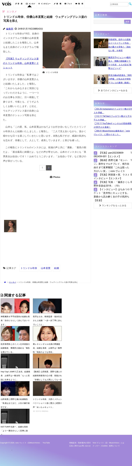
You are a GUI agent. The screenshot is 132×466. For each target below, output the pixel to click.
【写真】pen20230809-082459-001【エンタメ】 (109, 154)
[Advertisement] (65, 95)
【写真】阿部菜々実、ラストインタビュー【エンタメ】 (112, 176)
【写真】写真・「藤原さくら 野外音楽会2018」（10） (112, 184)
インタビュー (45, 4)
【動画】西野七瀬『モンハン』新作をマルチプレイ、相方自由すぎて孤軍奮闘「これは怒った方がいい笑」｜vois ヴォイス (111, 166)
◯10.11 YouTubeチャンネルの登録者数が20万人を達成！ (113, 125)
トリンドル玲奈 (29, 268)
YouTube (46, 443)
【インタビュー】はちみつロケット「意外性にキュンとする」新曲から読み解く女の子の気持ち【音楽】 (112, 195)
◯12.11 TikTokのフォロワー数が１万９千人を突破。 (113, 118)
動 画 (79, 4)
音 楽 (18, 4)
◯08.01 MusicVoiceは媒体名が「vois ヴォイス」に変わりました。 (112, 133)
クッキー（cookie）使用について (106, 446)
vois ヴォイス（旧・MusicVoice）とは (108, 443)
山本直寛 (45, 268)
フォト (68, 4)
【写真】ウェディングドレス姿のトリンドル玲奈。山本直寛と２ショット (21, 63)
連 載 (57, 4)
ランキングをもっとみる (112, 205)
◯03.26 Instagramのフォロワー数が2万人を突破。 (113, 111)
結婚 (56, 268)
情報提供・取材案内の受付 (80, 443)
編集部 (9, 28)
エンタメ (30, 4)
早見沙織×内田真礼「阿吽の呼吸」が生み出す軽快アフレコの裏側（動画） (120, 79)
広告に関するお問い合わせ (80, 446)
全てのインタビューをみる (112, 90)
